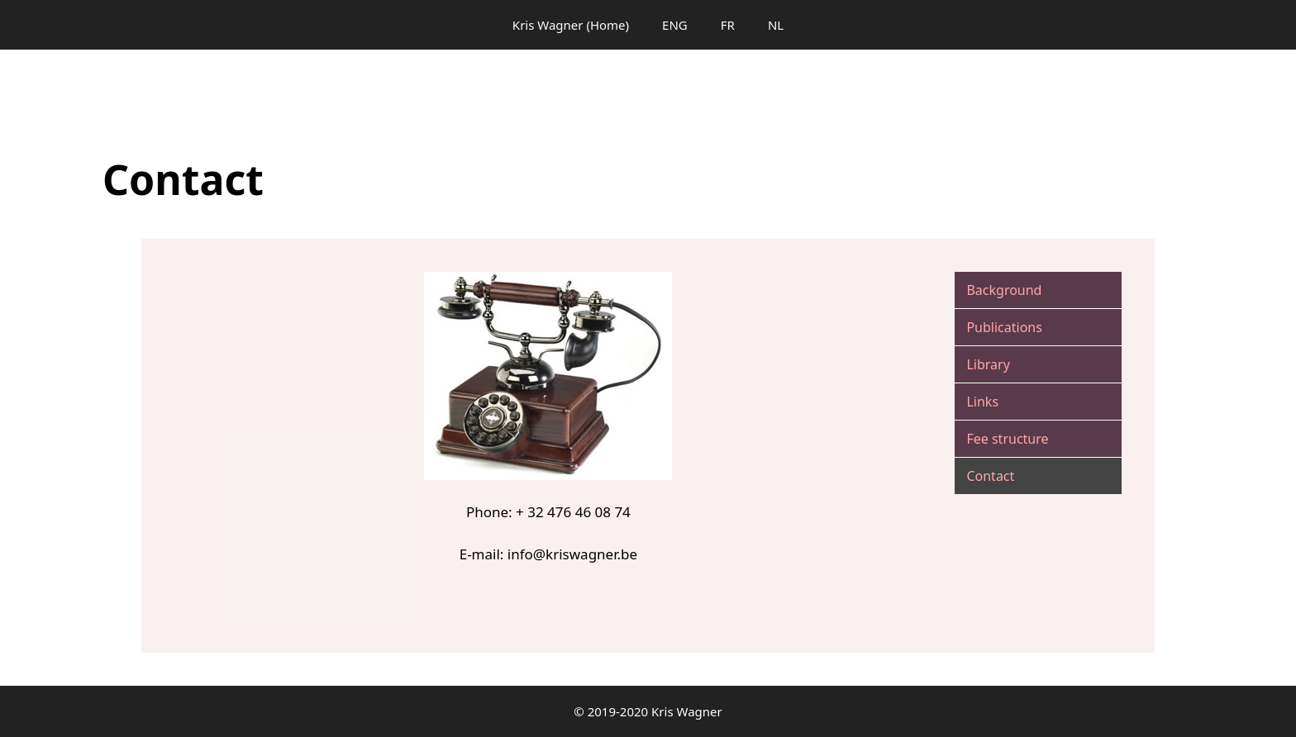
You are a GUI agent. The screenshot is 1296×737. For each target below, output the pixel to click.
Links (982, 401)
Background (1003, 290)
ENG (675, 25)
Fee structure (1007, 439)
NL (776, 25)
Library (987, 364)
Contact (990, 476)
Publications (1003, 327)
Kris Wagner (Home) (570, 25)
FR (728, 25)
